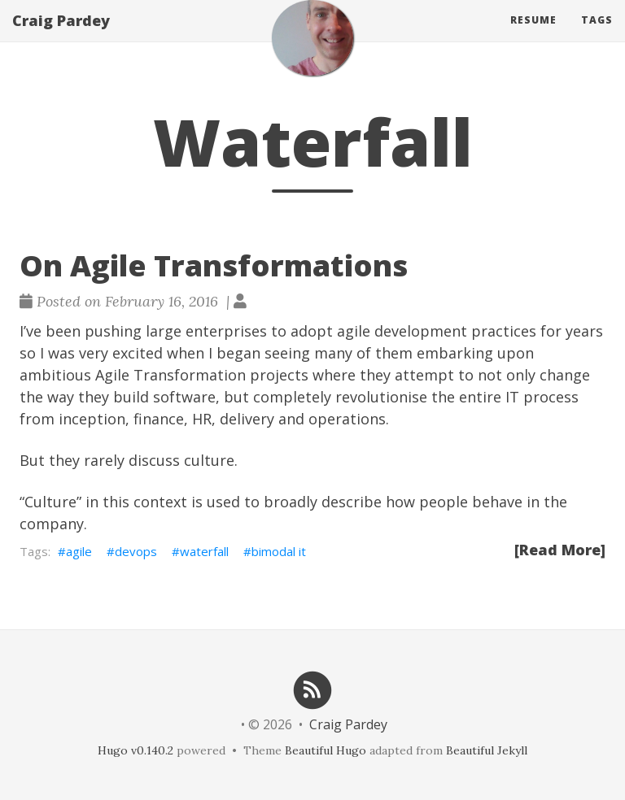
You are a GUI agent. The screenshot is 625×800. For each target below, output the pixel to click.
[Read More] (559, 549)
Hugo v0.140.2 (135, 750)
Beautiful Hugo (325, 750)
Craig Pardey (61, 36)
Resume (533, 36)
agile (79, 551)
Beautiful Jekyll (486, 750)
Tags (597, 36)
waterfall (204, 551)
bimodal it (278, 551)
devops (136, 551)
